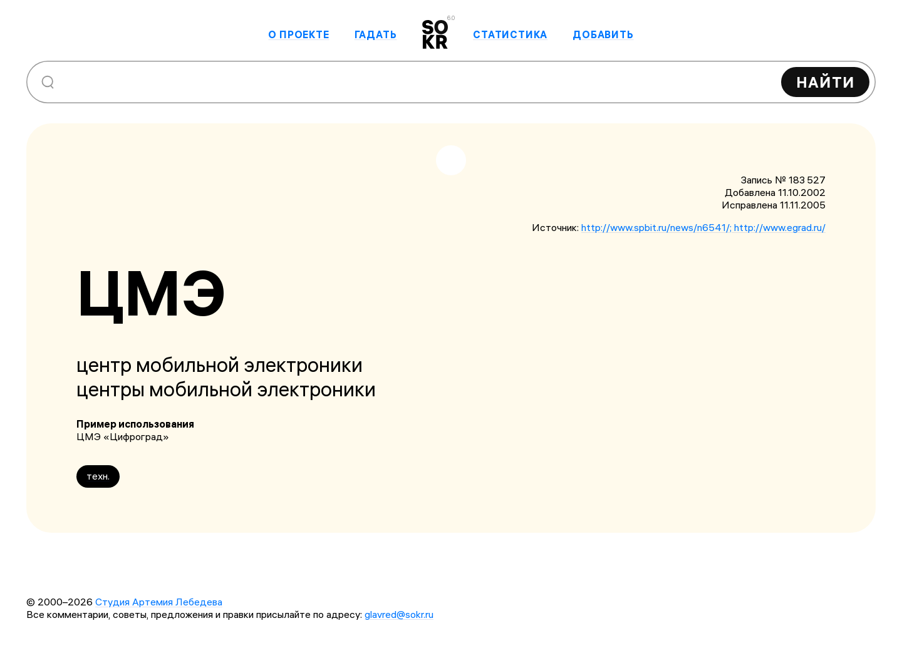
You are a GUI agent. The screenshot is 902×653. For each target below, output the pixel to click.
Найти (825, 82)
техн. (98, 476)
